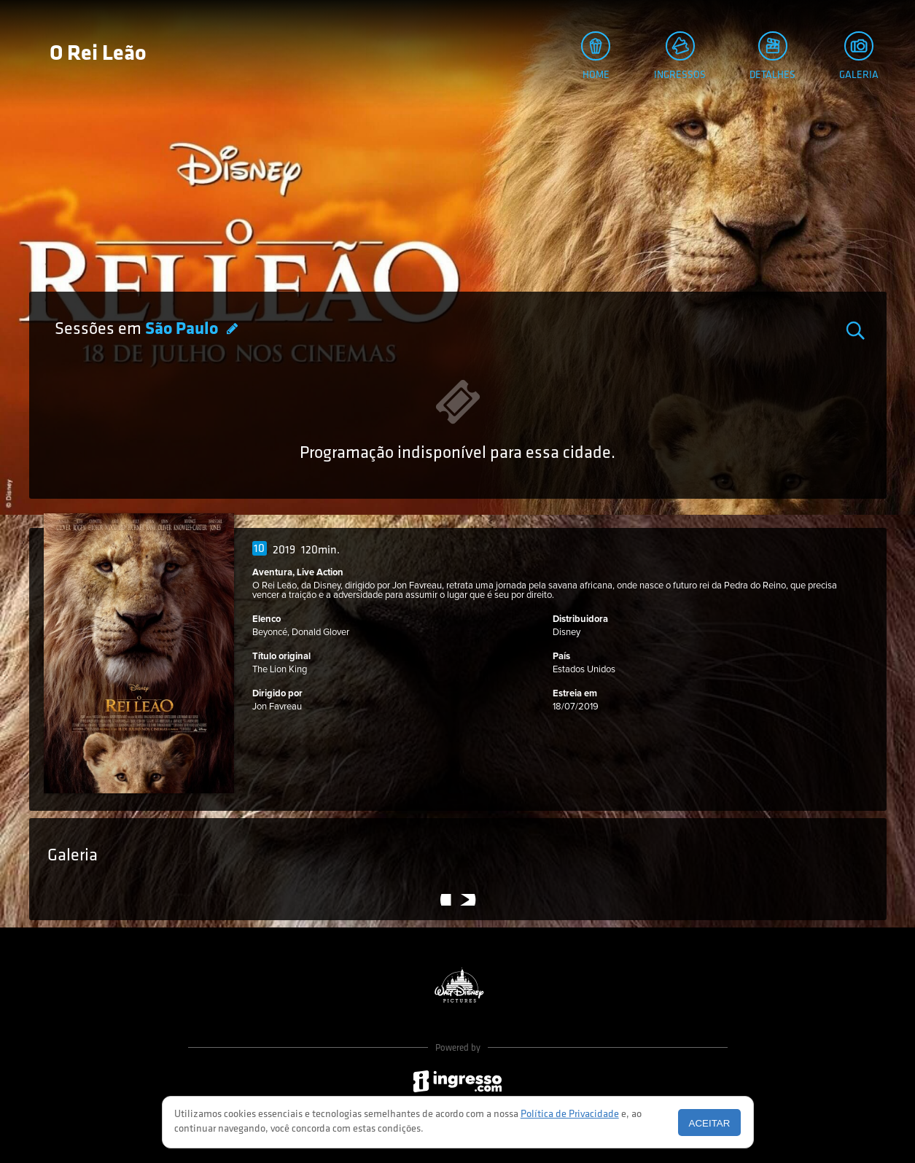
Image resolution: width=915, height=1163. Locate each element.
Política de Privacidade (570, 1114)
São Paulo (183, 329)
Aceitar (710, 1123)
